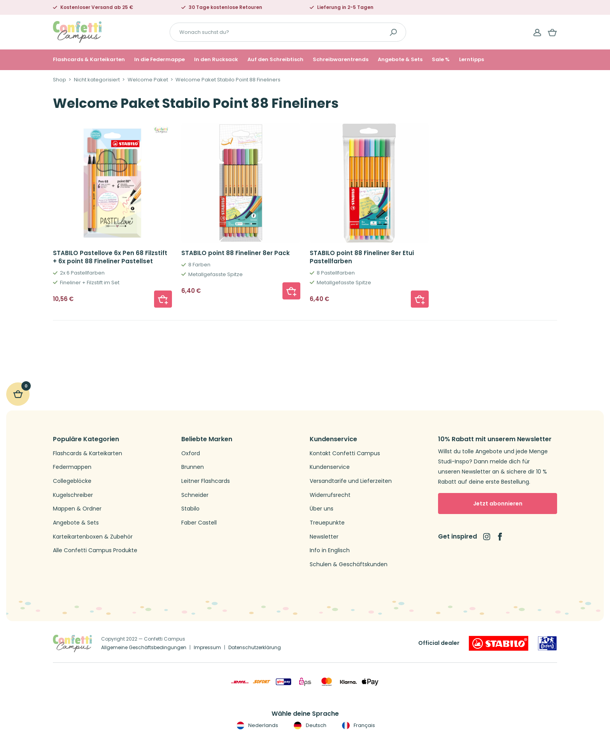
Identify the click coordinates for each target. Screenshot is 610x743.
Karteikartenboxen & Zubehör (93, 537)
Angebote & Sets (400, 59)
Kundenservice (330, 467)
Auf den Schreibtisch (275, 59)
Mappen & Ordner (77, 508)
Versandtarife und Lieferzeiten (351, 481)
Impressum (207, 647)
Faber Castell (199, 522)
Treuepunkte (327, 522)
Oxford (190, 453)
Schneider (195, 495)
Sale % (441, 59)
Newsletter (324, 537)
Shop (59, 79)
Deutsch (309, 725)
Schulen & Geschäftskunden (348, 564)
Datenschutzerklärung (254, 647)
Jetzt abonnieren (497, 503)
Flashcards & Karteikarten (89, 59)
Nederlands (256, 725)
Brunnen (192, 467)
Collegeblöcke (72, 481)
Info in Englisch (330, 550)
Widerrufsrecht (330, 495)
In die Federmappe (159, 59)
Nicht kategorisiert (97, 79)
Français (357, 725)
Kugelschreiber (73, 495)
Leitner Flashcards (205, 481)
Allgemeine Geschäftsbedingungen (143, 647)
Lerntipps (471, 59)
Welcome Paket (148, 79)
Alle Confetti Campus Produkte (95, 550)
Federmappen (72, 467)
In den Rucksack (216, 59)
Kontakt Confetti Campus (345, 453)
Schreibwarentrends (340, 59)
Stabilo (190, 508)
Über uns (321, 508)
